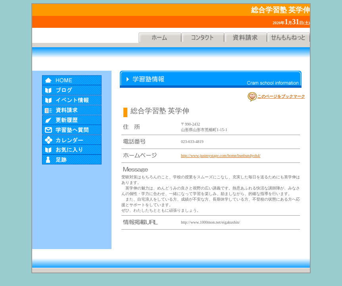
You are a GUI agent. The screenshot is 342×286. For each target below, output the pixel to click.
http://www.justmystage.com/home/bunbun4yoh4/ (220, 155)
